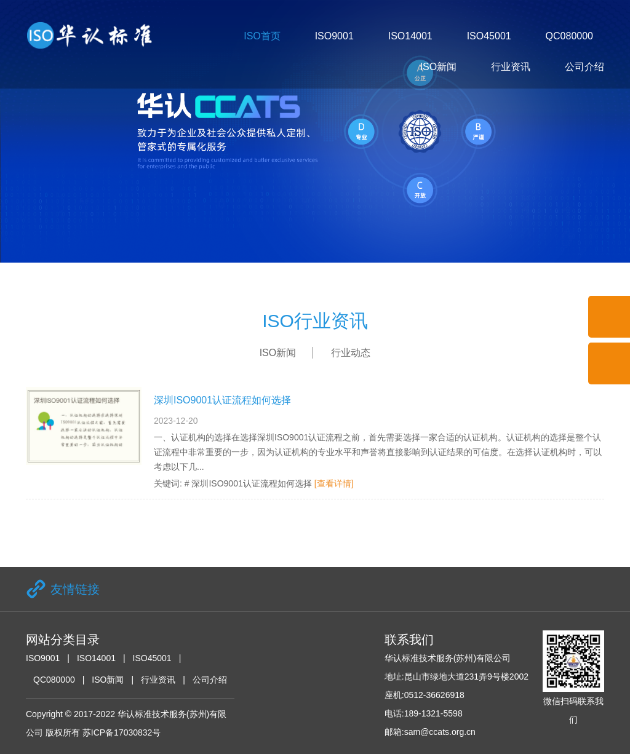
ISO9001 (334, 36)
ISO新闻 (438, 67)
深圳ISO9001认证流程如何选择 (222, 400)
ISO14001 (410, 36)
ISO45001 (489, 36)
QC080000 (569, 36)
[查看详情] (334, 483)
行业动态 (350, 352)
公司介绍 (584, 67)
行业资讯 (510, 67)
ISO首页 (262, 36)
